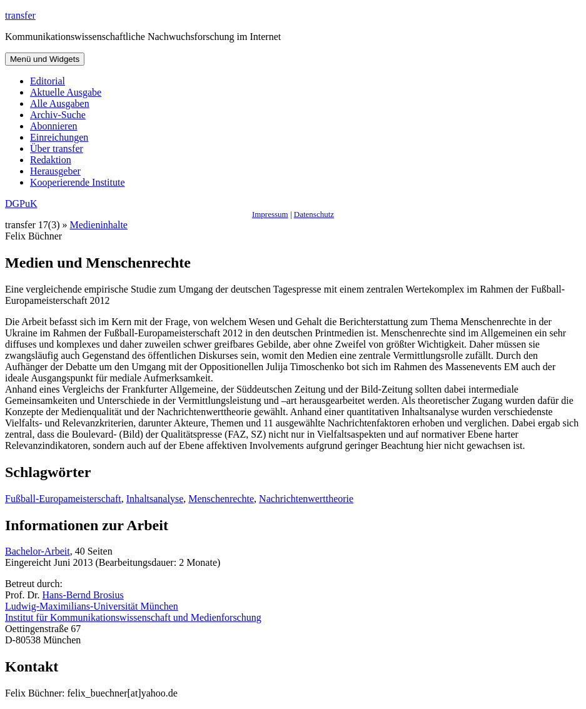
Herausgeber (55, 171)
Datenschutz (314, 214)
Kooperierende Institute (77, 182)
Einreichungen (59, 137)
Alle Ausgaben (59, 103)
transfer (20, 15)
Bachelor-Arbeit (37, 551)
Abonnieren (54, 126)
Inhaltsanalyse (155, 498)
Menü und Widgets (44, 59)
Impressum (270, 214)
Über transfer (56, 148)
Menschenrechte (221, 498)
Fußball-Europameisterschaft (63, 498)
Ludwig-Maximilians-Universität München (91, 606)
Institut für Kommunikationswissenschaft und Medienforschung (133, 617)
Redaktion (50, 159)
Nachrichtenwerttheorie (306, 498)
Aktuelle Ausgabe (65, 92)
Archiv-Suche (58, 114)
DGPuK (21, 203)
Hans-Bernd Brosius (83, 595)
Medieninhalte (99, 224)
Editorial (47, 81)
